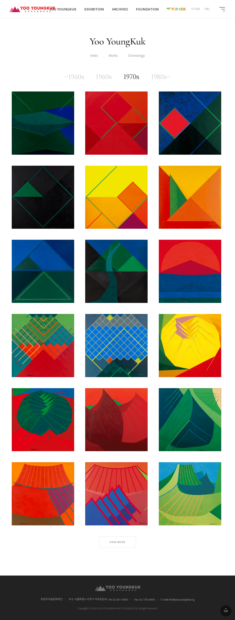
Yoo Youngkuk (62, 9)
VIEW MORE (117, 542)
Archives (120, 9)
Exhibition (94, 9)
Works (113, 56)
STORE (195, 9)
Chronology (136, 56)
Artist (94, 56)
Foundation (147, 9)
